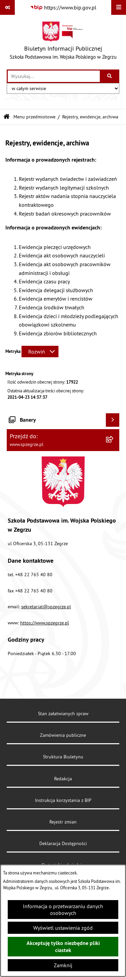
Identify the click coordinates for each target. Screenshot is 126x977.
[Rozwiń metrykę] (40, 351)
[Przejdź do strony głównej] (63, 42)
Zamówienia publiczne (63, 735)
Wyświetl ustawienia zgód (63, 927)
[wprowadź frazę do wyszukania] (54, 76)
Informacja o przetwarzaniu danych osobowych (63, 909)
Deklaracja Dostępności (63, 843)
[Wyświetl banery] (112, 420)
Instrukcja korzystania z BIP (63, 800)
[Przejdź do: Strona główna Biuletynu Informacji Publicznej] (6, 117)
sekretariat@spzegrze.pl (46, 607)
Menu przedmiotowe (34, 117)
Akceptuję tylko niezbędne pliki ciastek (63, 947)
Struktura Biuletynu (63, 757)
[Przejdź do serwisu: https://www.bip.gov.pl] (63, 7)
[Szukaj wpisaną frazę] (110, 76)
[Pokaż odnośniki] (7, 7)
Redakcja (63, 779)
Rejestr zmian (63, 822)
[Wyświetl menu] (118, 7)
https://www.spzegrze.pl (44, 623)
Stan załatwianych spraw (63, 713)
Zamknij (63, 965)
